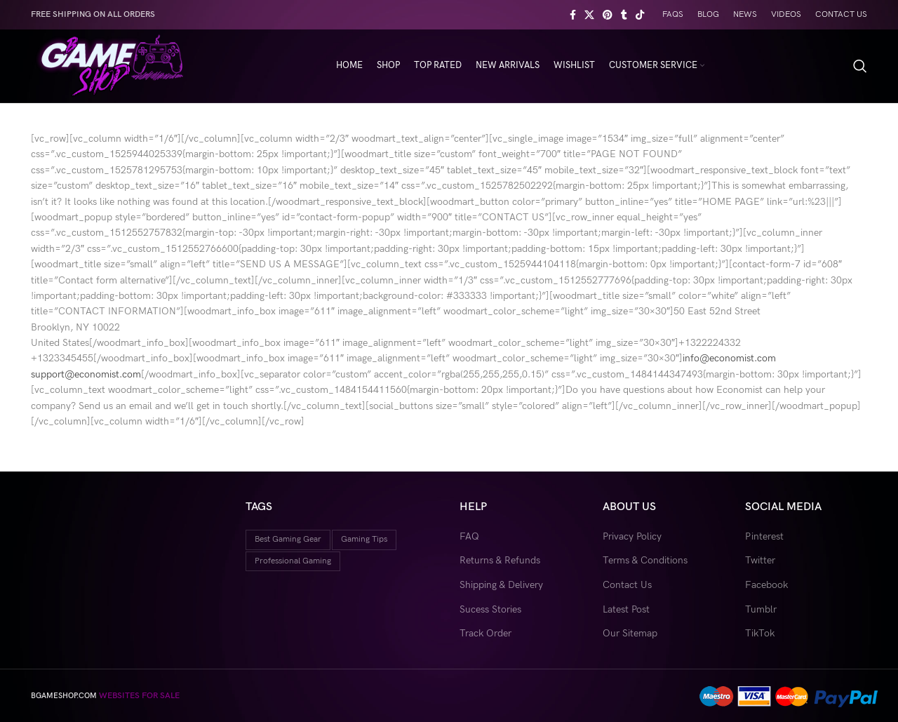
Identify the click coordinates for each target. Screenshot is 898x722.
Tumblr (761, 609)
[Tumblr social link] (624, 15)
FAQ (469, 536)
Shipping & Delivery (501, 585)
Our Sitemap (630, 633)
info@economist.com (729, 358)
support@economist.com (86, 374)
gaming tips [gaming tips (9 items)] (364, 539)
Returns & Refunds (500, 560)
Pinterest (764, 536)
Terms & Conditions (645, 560)
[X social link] (589, 15)
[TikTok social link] (639, 15)
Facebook (766, 585)
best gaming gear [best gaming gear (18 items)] (288, 539)
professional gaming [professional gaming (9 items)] (293, 561)
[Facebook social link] (572, 15)
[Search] (860, 66)
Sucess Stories (490, 609)
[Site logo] (109, 65)
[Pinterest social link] (607, 15)
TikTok (760, 633)
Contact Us (627, 585)
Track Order (485, 633)
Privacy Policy (632, 536)
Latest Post (626, 609)
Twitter (760, 560)
